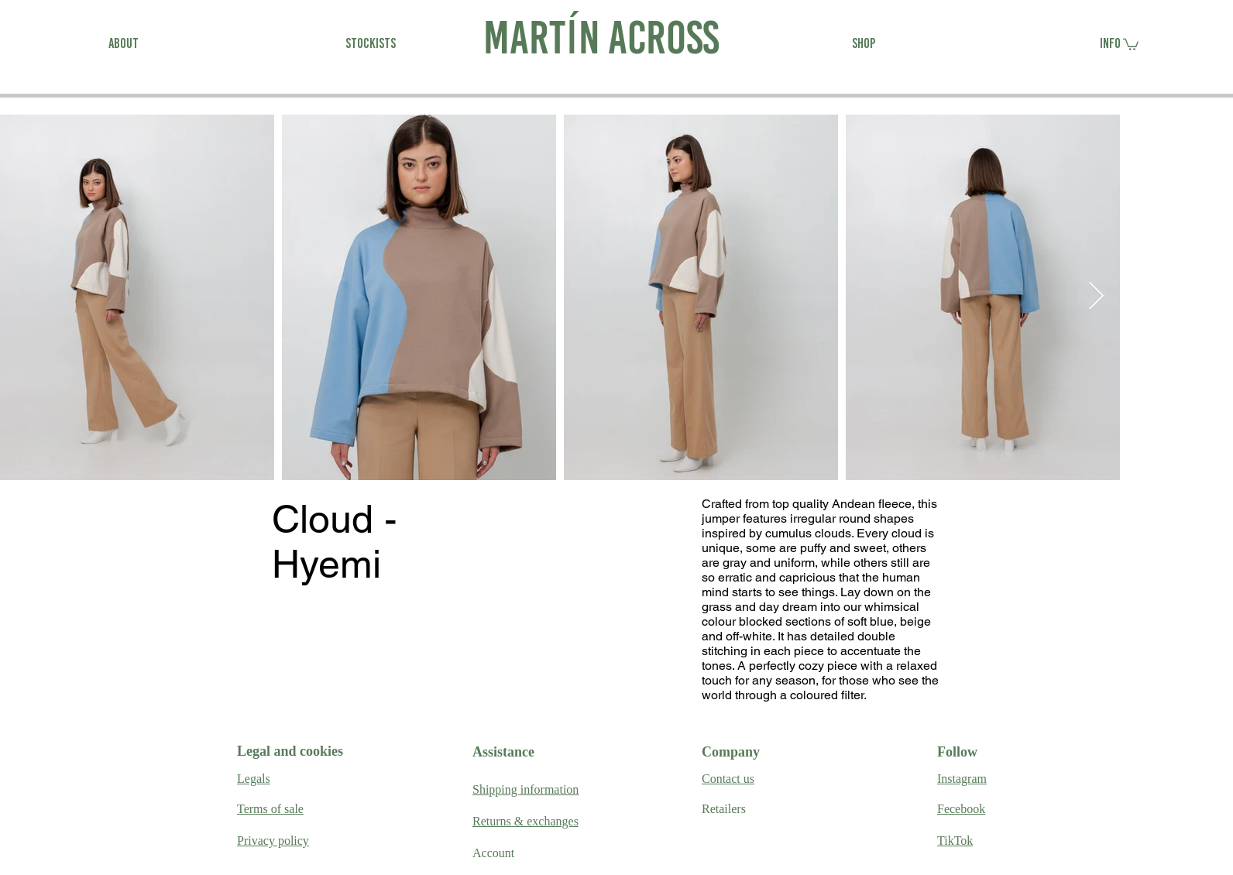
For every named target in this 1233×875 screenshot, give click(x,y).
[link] (1131, 43)
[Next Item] (1096, 297)
